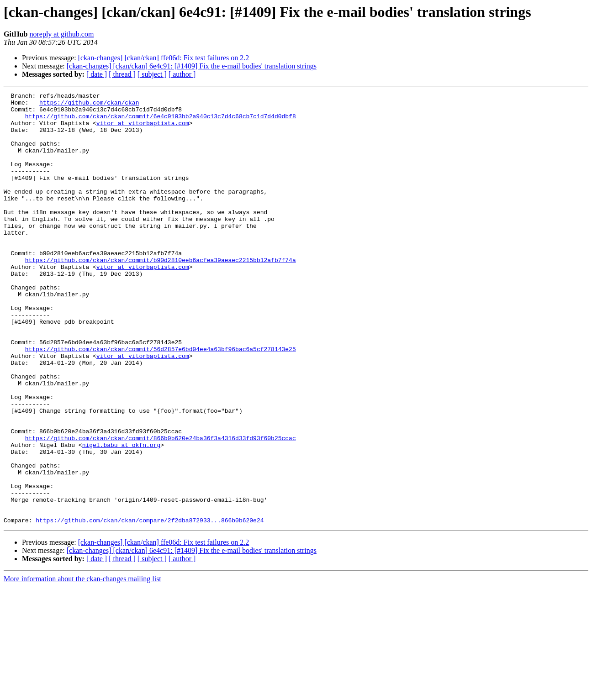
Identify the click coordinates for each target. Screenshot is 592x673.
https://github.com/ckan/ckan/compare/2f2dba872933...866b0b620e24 (150, 606)
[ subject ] (152, 74)
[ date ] (96, 74)
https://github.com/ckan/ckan (89, 105)
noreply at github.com (61, 34)
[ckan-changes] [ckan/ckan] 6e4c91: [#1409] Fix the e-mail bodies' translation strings (192, 66)
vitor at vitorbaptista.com (142, 130)
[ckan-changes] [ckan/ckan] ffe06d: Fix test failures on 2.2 (163, 58)
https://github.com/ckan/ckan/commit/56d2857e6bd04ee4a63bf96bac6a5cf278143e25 (160, 401)
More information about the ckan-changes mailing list (82, 665)
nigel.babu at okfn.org (121, 516)
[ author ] (182, 74)
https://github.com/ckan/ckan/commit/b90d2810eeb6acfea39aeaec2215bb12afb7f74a (160, 294)
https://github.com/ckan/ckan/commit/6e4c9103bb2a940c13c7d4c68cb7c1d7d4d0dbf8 (160, 121)
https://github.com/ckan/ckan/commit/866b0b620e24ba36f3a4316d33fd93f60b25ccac (160, 508)
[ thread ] (122, 74)
